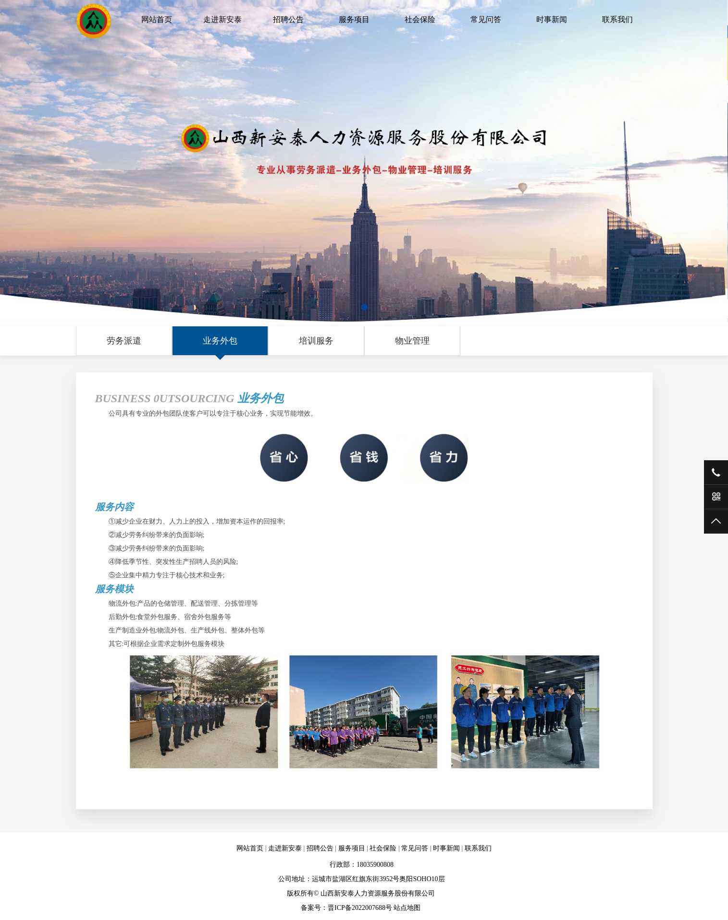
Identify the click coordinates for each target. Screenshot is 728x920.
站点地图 (407, 907)
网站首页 (156, 19)
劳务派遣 (124, 341)
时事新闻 (551, 19)
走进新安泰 (222, 19)
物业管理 (412, 341)
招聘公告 (288, 19)
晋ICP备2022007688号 (360, 907)
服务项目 (354, 19)
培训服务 (316, 341)
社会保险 (420, 19)
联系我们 (617, 19)
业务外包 (220, 341)
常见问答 (485, 19)
